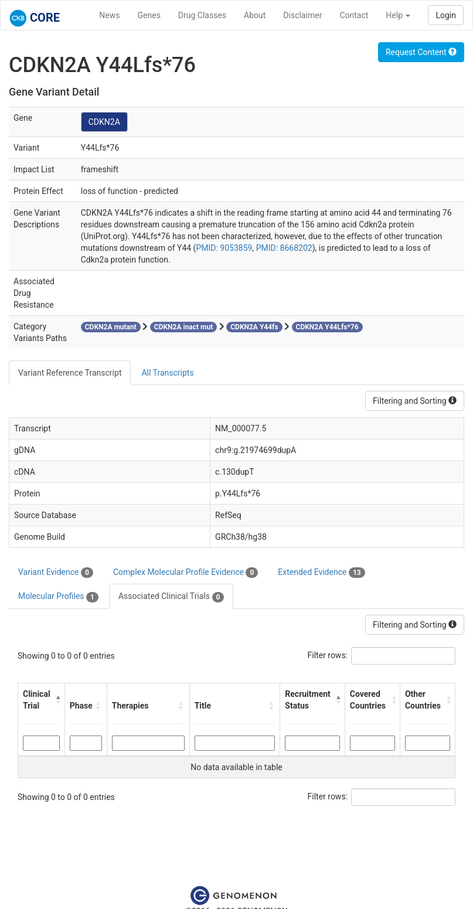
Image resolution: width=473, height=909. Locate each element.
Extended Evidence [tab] (321, 572)
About (255, 15)
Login (445, 15)
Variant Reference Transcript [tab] (69, 372)
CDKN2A (104, 122)
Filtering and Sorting (415, 401)
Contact (353, 15)
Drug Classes (202, 15)
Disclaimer (302, 15)
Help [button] (398, 15)
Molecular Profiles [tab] (58, 596)
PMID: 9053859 (224, 248)
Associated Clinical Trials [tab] (171, 596)
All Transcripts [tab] (167, 372)
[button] (57, 700)
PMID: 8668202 (284, 248)
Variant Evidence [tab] (55, 572)
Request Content (421, 52)
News (109, 15)
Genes (149, 15)
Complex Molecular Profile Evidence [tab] (185, 572)
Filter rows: (328, 655)
